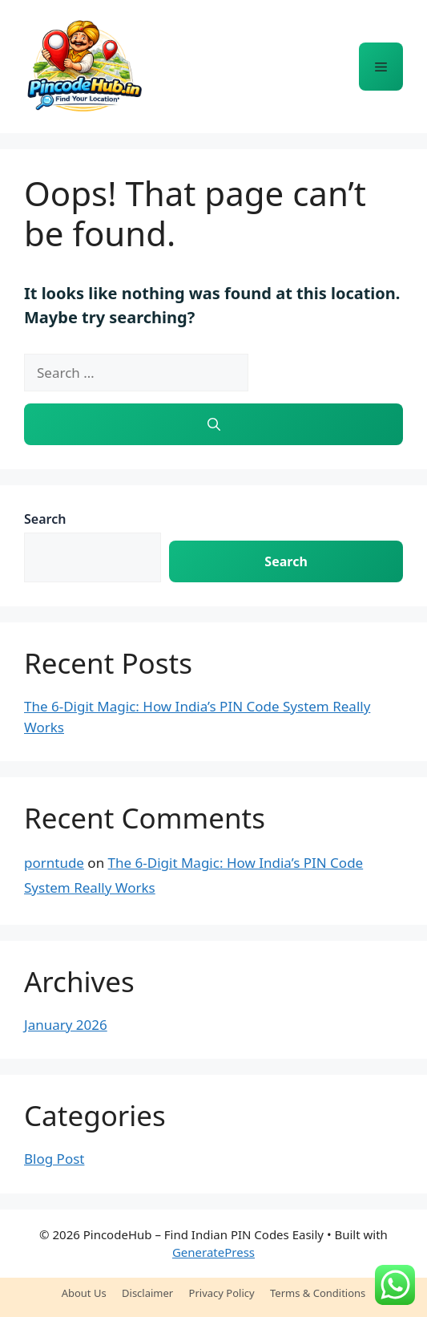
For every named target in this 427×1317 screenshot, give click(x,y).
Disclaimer (147, 1293)
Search (45, 519)
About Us (84, 1293)
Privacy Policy (222, 1293)
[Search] (213, 424)
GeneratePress (213, 1252)
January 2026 (65, 1024)
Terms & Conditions (317, 1293)
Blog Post (54, 1158)
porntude (54, 862)
